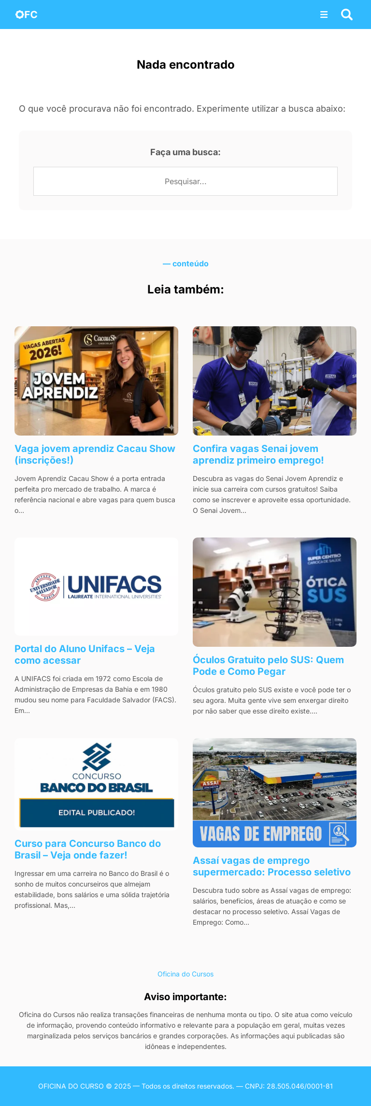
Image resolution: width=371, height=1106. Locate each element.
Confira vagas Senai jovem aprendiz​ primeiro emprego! (258, 454)
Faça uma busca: (185, 152)
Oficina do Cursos (185, 974)
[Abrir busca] (347, 14)
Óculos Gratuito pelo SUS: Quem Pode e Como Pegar (268, 665)
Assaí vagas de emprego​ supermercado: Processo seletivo (272, 866)
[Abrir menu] (324, 14)
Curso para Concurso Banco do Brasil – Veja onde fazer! (87, 849)
